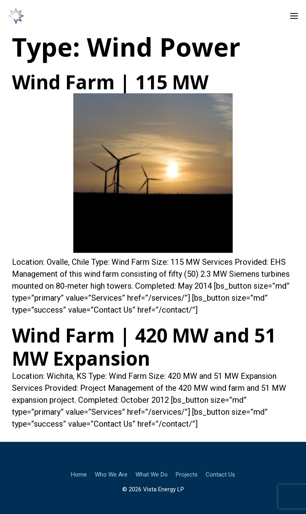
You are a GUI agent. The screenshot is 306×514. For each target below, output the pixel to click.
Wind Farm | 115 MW (110, 82)
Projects (187, 474)
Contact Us (220, 474)
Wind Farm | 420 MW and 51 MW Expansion (144, 346)
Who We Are (111, 474)
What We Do (151, 474)
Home (79, 474)
